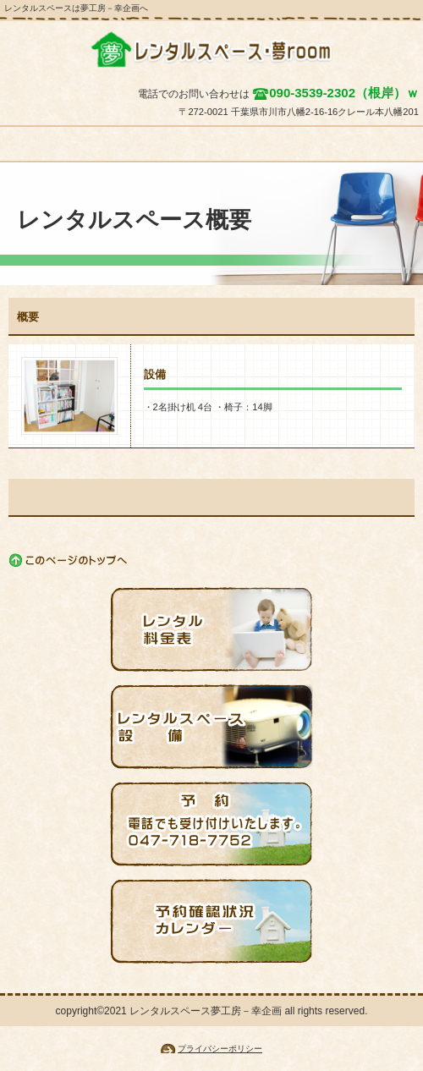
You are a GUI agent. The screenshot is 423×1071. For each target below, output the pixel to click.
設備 (211, 726)
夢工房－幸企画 (211, 51)
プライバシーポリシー (220, 1048)
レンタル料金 (211, 629)
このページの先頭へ (68, 560)
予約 (211, 824)
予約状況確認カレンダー (211, 921)
